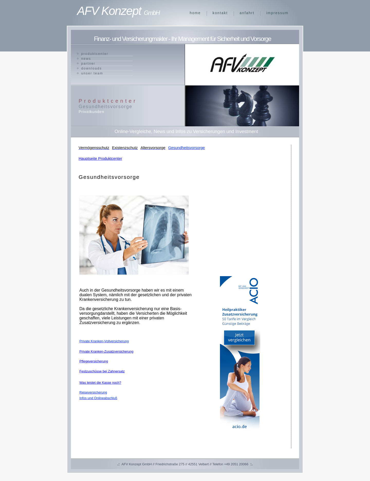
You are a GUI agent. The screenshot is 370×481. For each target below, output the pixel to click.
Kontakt (220, 13)
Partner (88, 63)
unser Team (92, 73)
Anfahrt (247, 13)
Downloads (91, 68)
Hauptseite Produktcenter (100, 158)
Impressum (277, 13)
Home (195, 13)
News (86, 58)
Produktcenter (94, 54)
